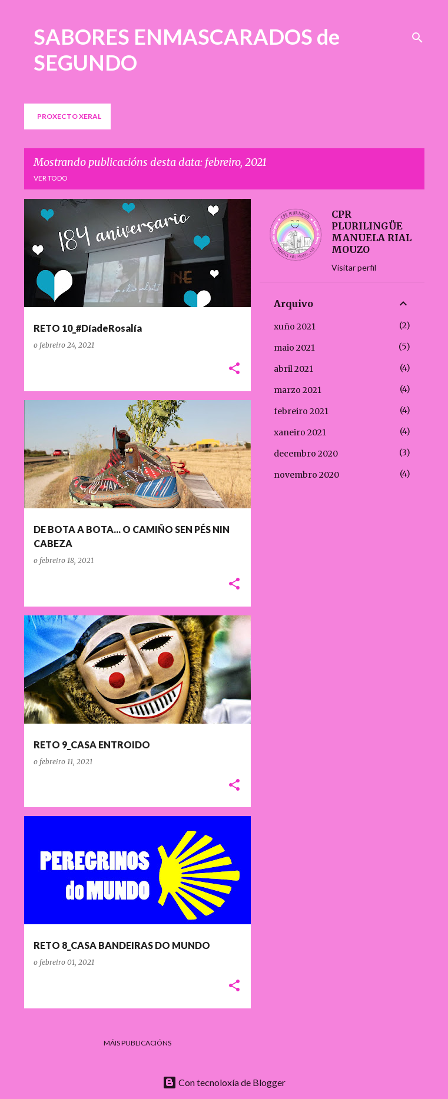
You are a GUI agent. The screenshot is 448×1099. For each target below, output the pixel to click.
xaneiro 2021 (300, 432)
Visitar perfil (353, 267)
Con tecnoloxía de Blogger (224, 1082)
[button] (234, 369)
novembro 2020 (306, 474)
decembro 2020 (306, 453)
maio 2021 (294, 347)
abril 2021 (293, 369)
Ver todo (51, 178)
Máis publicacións (137, 1042)
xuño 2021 (295, 326)
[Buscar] (417, 38)
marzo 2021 (297, 390)
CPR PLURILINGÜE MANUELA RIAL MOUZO (371, 231)
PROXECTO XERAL (69, 116)
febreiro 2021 (301, 411)
